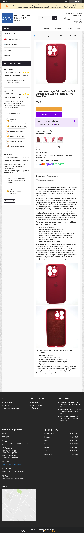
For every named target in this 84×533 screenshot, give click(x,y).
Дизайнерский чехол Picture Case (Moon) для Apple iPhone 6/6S (70, 404)
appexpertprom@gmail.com (11, 464)
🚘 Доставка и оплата (12, 39)
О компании (8, 402)
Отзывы (7, 56)
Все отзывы (9, 201)
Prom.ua (51, 529)
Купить (49, 109)
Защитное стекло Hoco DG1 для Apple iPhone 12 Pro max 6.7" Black (71, 411)
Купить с (49, 115)
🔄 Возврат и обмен (11, 44)
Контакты (7, 50)
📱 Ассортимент (9, 33)
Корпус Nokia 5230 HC (14, 113)
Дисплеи (35, 408)
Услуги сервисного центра (13, 408)
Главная (46, 28)
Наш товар (58, 28)
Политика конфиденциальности (53, 531)
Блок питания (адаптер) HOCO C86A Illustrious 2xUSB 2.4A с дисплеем (70, 418)
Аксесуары (36, 402)
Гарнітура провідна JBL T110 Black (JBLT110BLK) (16, 82)
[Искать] (54, 18)
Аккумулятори (37, 405)
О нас (70, 28)
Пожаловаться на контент (35, 531)
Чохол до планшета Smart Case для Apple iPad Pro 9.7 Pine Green (16, 181)
